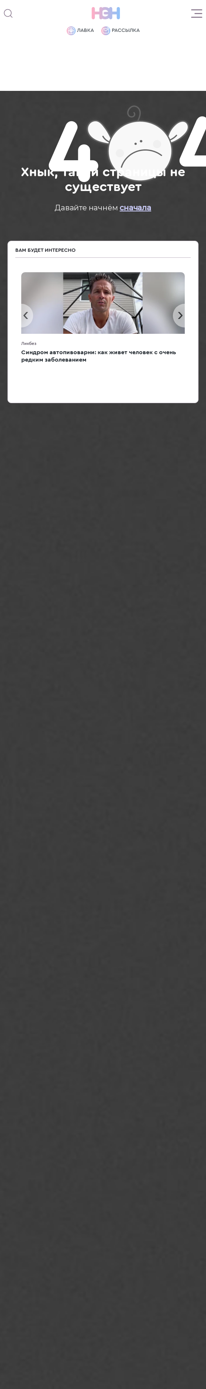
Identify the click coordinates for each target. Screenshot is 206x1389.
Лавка (80, 30)
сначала (135, 207)
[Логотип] (106, 13)
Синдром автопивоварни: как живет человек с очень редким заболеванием (98, 356)
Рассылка (120, 30)
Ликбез (29, 343)
